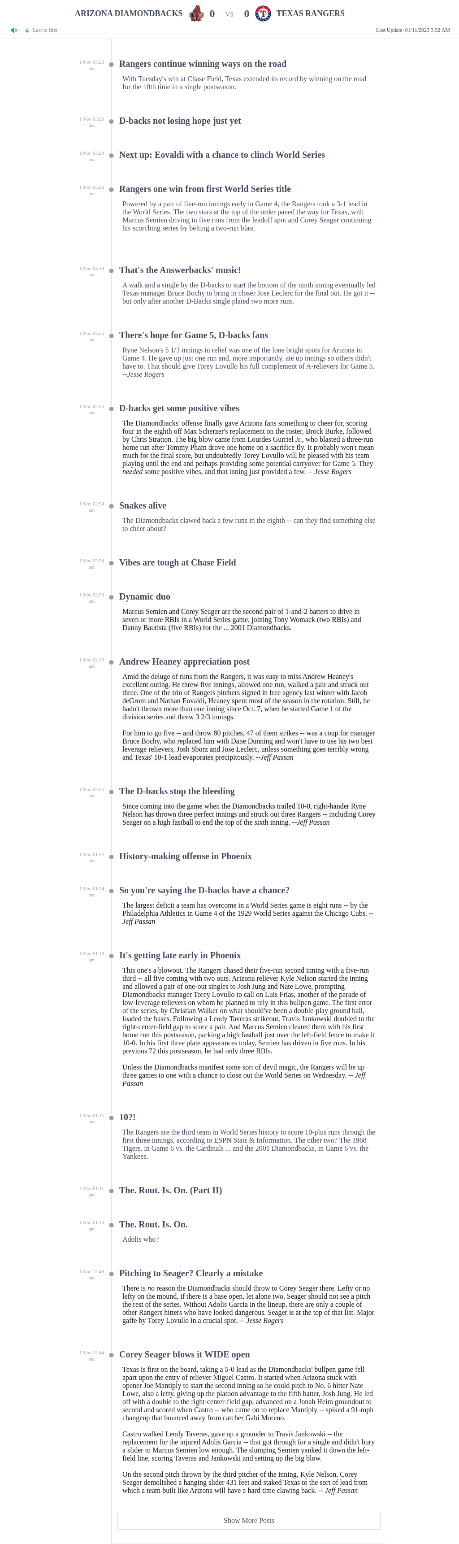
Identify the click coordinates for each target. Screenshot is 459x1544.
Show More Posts (249, 1520)
